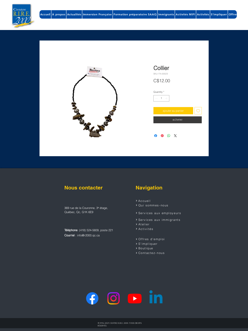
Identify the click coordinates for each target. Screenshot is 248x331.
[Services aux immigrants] (159, 219)
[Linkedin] (156, 298)
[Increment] (166, 98)
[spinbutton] (161, 98)
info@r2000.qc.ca (88, 235)
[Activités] (152, 228)
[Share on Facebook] (156, 136)
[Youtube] (135, 298)
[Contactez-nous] (152, 252)
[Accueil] (148, 200)
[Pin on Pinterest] (162, 136)
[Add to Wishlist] (198, 110)
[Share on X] (175, 136)
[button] (58, 14)
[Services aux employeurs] (160, 212)
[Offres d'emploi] (152, 239)
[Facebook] (92, 298)
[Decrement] (156, 98)
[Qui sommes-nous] (154, 205)
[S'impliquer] (152, 243)
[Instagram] (113, 298)
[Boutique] (152, 248)
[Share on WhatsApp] (169, 136)
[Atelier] (152, 224)
